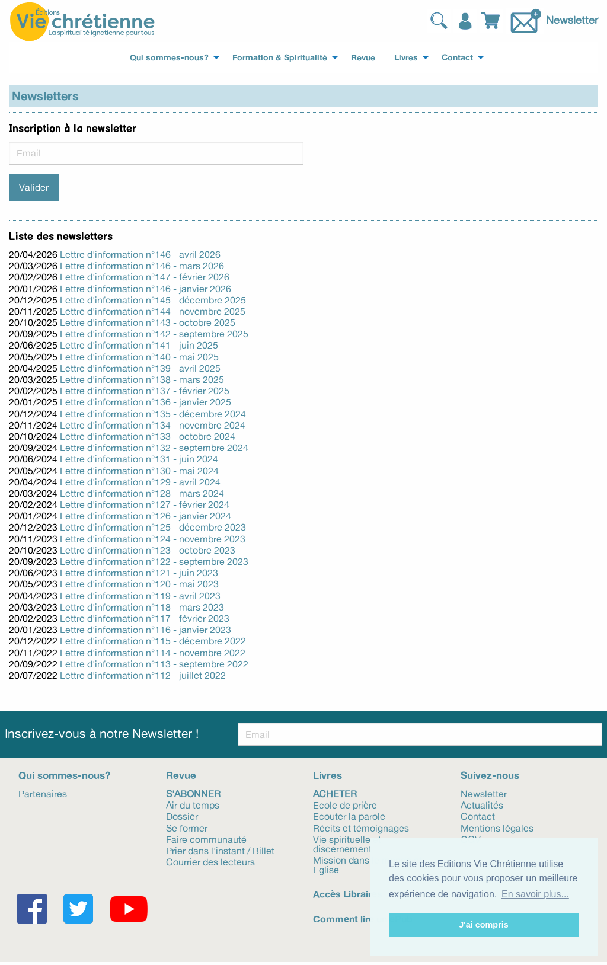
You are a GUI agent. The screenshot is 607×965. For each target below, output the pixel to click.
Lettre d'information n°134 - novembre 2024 (152, 425)
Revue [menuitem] (363, 57)
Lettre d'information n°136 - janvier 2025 (145, 402)
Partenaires (42, 793)
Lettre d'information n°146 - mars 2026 (142, 265)
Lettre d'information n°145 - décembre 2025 (153, 300)
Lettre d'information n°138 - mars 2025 (142, 379)
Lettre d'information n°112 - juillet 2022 (143, 675)
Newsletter (572, 18)
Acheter (335, 793)
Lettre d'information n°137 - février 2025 (144, 391)
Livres (327, 775)
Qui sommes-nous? (64, 775)
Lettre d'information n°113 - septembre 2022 (154, 664)
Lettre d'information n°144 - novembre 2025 (152, 311)
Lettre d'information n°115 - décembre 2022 (153, 641)
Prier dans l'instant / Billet (220, 850)
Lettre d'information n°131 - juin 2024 (139, 459)
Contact (478, 815)
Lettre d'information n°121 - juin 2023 (139, 573)
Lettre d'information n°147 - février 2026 (144, 277)
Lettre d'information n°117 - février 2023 (144, 618)
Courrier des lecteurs (210, 861)
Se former (186, 827)
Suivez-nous (490, 775)
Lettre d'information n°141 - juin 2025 (139, 345)
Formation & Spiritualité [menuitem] (279, 57)
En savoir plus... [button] (535, 894)
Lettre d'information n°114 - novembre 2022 (152, 653)
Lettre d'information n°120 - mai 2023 (139, 584)
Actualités (482, 804)
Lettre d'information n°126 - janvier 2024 (145, 516)
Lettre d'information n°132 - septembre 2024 (154, 447)
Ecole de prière (345, 804)
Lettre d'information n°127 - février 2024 (144, 504)
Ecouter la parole (349, 815)
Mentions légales (497, 827)
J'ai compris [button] (483, 924)
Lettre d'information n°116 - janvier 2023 (145, 629)
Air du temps (192, 804)
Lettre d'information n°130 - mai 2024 (139, 471)
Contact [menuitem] (457, 57)
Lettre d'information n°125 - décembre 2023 (153, 527)
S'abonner (193, 793)
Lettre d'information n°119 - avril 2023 (140, 596)
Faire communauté (206, 838)
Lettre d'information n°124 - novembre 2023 (152, 539)
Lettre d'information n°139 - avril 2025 (140, 368)
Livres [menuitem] (406, 57)
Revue (181, 775)
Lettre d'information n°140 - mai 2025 (139, 357)
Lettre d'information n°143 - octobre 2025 (147, 322)
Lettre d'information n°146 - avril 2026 (140, 254)
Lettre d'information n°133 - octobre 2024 (147, 436)
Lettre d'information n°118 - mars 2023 (142, 607)
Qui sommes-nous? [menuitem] (169, 57)
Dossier (182, 815)
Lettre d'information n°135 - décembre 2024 (153, 414)
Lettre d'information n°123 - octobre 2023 (147, 550)
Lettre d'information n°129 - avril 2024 (140, 482)
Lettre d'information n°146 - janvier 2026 (145, 289)
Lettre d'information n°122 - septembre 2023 (154, 561)
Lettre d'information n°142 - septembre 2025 (154, 334)
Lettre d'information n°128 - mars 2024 (142, 493)
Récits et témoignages (361, 827)
